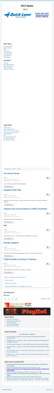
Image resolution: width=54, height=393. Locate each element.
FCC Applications (8, 133)
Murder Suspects (11, 242)
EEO (5, 135)
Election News (7, 51)
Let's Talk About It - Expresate (27, 334)
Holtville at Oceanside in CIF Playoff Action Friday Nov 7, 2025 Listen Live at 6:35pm (27, 378)
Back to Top (49, 389)
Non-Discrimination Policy (10, 137)
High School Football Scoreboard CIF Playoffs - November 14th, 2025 (24, 376)
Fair (5, 225)
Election (6, 295)
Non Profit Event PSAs (9, 140)
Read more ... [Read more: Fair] (9, 238)
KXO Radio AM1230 (9, 64)
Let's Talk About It (8, 52)
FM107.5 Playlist (8, 67)
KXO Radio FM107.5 (9, 66)
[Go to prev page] (9, 299)
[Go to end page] (16, 299)
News (5, 49)
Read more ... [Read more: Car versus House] (9, 186)
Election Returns (8, 48)
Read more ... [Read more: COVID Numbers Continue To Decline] (9, 272)
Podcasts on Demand (9, 69)
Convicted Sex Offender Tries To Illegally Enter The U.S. (18, 286)
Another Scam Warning (10, 283)
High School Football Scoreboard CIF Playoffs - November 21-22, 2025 (24, 372)
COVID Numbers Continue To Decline (20, 259)
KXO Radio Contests (9, 138)
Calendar (6, 63)
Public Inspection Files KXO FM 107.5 (11, 132)
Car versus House (11, 173)
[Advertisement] (24, 30)
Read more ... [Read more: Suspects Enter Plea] (9, 204)
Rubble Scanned (9, 280)
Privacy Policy (7, 127)
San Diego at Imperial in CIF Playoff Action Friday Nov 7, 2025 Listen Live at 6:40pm (27, 379)
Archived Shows (8, 54)
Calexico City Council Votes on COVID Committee (25, 208)
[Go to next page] (13, 299)
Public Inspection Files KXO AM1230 (11, 130)
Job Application (7, 55)
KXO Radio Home (8, 46)
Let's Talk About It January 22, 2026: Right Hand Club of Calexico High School (28, 344)
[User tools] (48, 178)
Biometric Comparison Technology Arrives (15, 277)
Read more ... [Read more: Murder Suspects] (9, 256)
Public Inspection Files (9, 129)
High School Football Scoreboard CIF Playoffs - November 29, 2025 (23, 367)
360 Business (7, 57)
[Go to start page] (5, 299)
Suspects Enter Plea (12, 190)
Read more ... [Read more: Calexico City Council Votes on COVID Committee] (9, 222)
